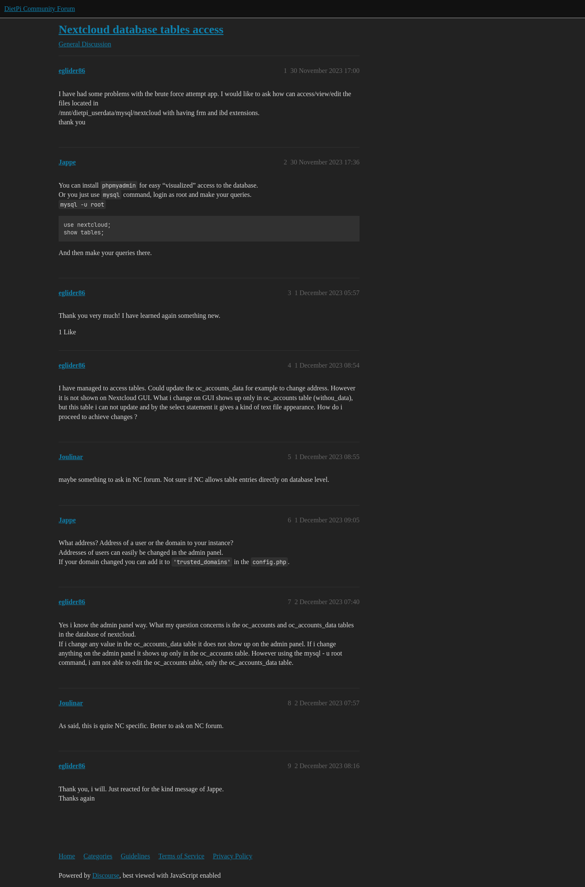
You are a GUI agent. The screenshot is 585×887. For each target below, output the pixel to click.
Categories (97, 856)
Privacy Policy (232, 856)
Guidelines (135, 856)
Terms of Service (181, 856)
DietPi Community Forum (39, 8)
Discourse (105, 875)
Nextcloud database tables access (141, 29)
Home (67, 856)
